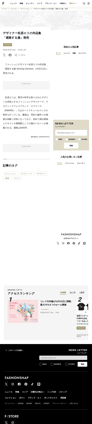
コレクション (10, 398)
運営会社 (38, 403)
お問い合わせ (73, 403)
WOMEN (71, 139)
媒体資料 (29, 403)
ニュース (13, 3)
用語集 (63, 398)
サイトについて (10, 403)
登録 (71, 146)
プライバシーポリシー (59, 403)
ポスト (22, 398)
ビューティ (30, 3)
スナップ (63, 392)
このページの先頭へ (14, 350)
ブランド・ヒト (51, 3)
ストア (39, 3)
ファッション (25, 9)
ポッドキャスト (51, 398)
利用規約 (46, 403)
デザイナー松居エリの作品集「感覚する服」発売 (51, 9)
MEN (60, 139)
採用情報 (20, 403)
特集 (21, 3)
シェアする (19, 55)
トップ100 (51, 392)
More (73, 3)
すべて (58, 53)
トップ (4, 9)
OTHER (84, 139)
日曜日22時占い (37, 392)
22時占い (63, 3)
